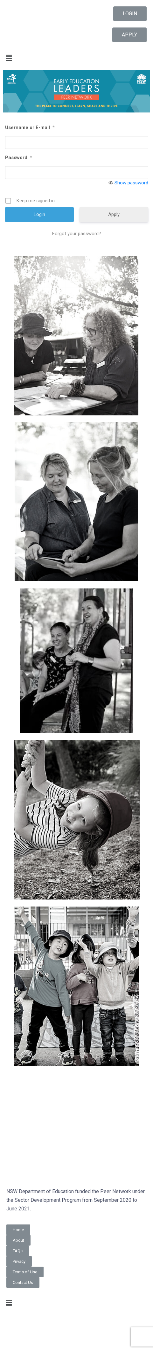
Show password (131, 183)
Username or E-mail (29, 127)
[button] (130, 13)
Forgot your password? (76, 233)
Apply (114, 214)
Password (18, 157)
